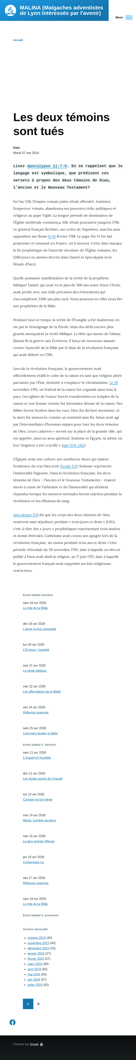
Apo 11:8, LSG (73, 445)
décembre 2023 (38, 948)
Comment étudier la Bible (40, 733)
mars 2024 (35, 964)
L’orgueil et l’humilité (37, 757)
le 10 (52, 236)
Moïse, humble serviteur (39, 820)
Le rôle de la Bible (35, 608)
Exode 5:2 (68, 466)
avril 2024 (34, 969)
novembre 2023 (38, 943)
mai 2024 (34, 974)
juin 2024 (34, 979)
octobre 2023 (37, 937)
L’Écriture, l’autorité (36, 649)
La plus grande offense (39, 841)
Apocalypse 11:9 (25, 515)
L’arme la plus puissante (39, 629)
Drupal (34, 1044)
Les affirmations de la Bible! (42, 691)
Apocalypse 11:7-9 (47, 165)
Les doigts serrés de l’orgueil (42, 778)
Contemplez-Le (33, 862)
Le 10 (113, 382)
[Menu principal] (123, 17)
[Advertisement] (68, 81)
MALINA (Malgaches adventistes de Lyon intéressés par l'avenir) (61, 10)
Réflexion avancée (36, 712)
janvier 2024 (36, 953)
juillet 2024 (35, 984)
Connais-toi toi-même (37, 799)
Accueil (18, 40)
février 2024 (36, 958)
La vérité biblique (34, 670)
